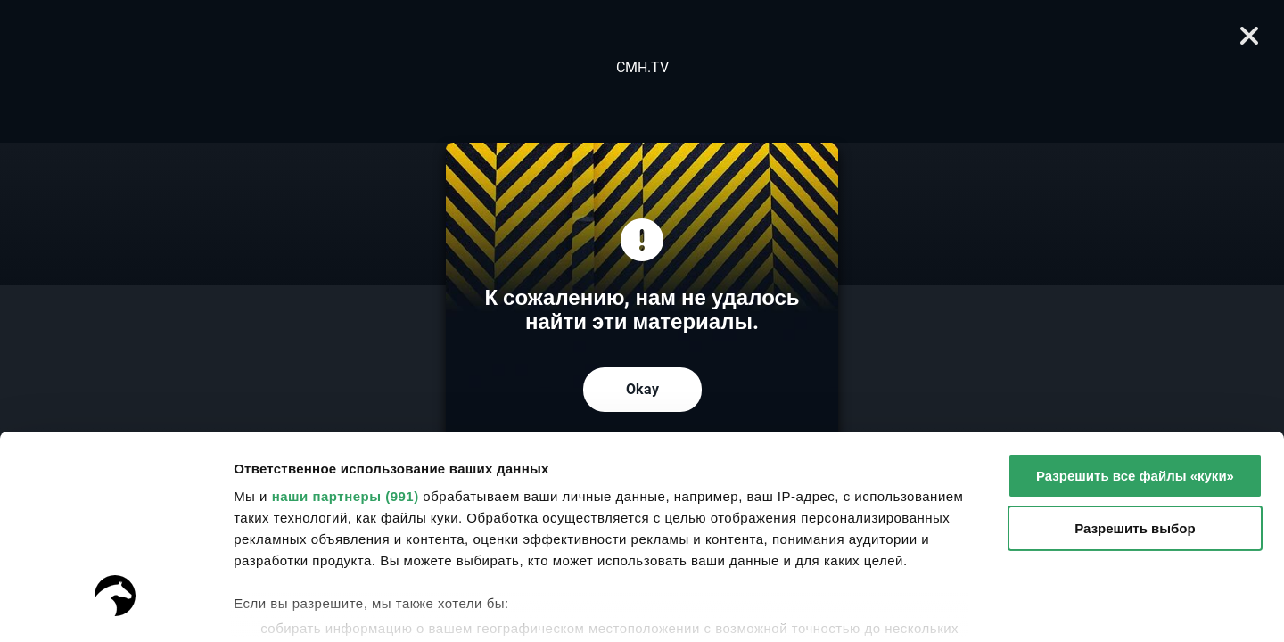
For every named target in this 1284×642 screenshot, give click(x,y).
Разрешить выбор (1134, 357)
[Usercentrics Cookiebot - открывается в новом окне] (115, 607)
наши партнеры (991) (345, 325)
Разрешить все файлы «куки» (1135, 304)
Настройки (269, 606)
